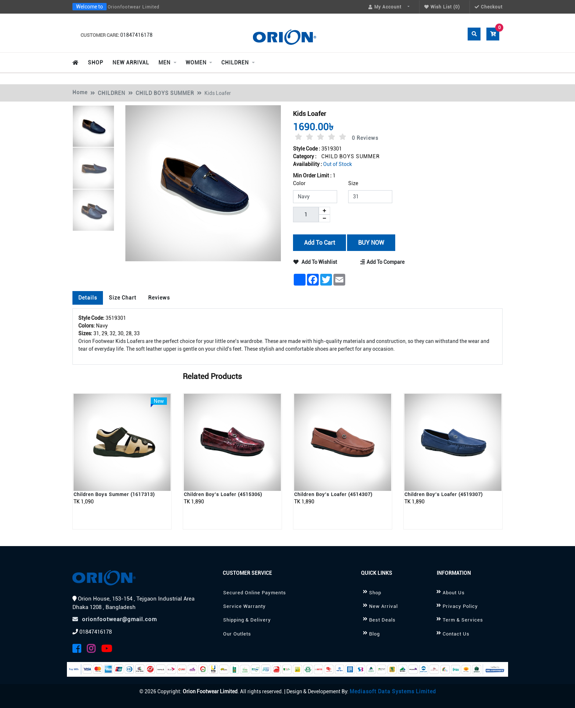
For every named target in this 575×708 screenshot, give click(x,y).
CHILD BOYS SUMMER (165, 93)
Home (80, 92)
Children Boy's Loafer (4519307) (443, 494)
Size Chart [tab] (122, 298)
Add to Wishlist (315, 262)
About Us (454, 592)
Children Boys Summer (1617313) (114, 494)
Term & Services (463, 620)
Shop (375, 592)
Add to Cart (319, 242)
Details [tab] (87, 298)
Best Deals (382, 620)
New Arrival (383, 606)
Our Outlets (237, 634)
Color (299, 183)
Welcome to (89, 7)
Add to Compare (382, 262)
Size (353, 183)
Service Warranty (244, 606)
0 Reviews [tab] (365, 138)
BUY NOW (371, 242)
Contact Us (456, 634)
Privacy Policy (460, 606)
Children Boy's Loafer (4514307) (333, 494)
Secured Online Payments (254, 592)
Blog (374, 634)
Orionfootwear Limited (134, 7)
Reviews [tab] (159, 298)
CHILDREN (111, 93)
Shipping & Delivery (247, 620)
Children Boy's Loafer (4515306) (223, 494)
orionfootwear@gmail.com (114, 619)
